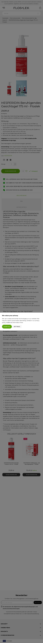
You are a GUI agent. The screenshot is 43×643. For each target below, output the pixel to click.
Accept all (7, 326)
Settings (17, 326)
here (21, 322)
